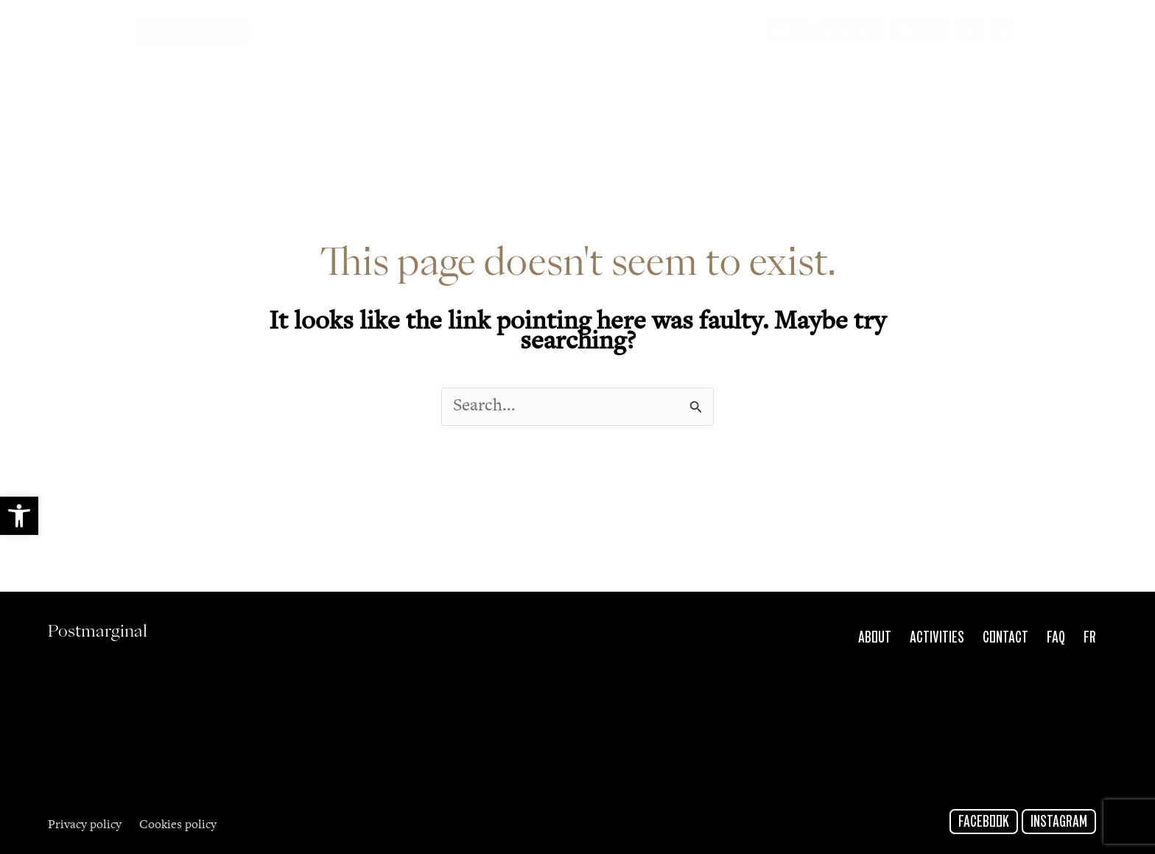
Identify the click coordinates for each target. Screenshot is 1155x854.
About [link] (874, 638)
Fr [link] (1090, 638)
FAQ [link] (1056, 638)
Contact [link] (1005, 638)
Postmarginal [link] (192, 31)
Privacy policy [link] (85, 825)
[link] (19, 516)
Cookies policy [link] (178, 825)
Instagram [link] (1059, 822)
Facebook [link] (983, 822)
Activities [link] (937, 638)
